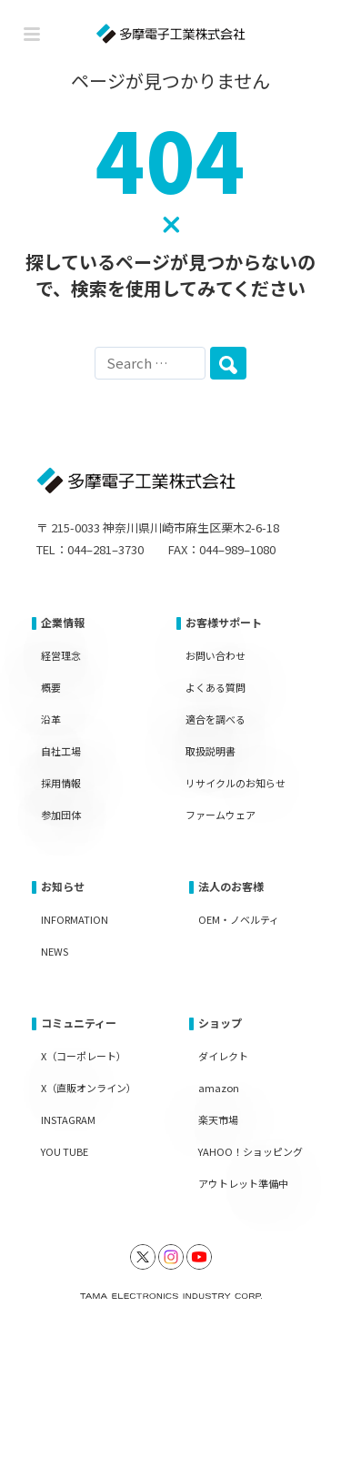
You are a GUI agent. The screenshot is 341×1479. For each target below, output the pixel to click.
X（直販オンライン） (88, 1087)
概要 (51, 687)
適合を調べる (216, 719)
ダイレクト (223, 1055)
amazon (218, 1087)
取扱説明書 (211, 751)
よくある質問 (216, 687)
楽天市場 (218, 1119)
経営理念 (61, 655)
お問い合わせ (216, 655)
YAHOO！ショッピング (250, 1151)
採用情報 (61, 782)
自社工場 (61, 751)
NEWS (54, 951)
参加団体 (61, 814)
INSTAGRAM (68, 1119)
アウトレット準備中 (243, 1183)
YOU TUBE (64, 1151)
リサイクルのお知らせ (236, 782)
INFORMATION (74, 919)
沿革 (51, 719)
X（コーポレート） (83, 1055)
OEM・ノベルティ (238, 919)
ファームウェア (221, 814)
